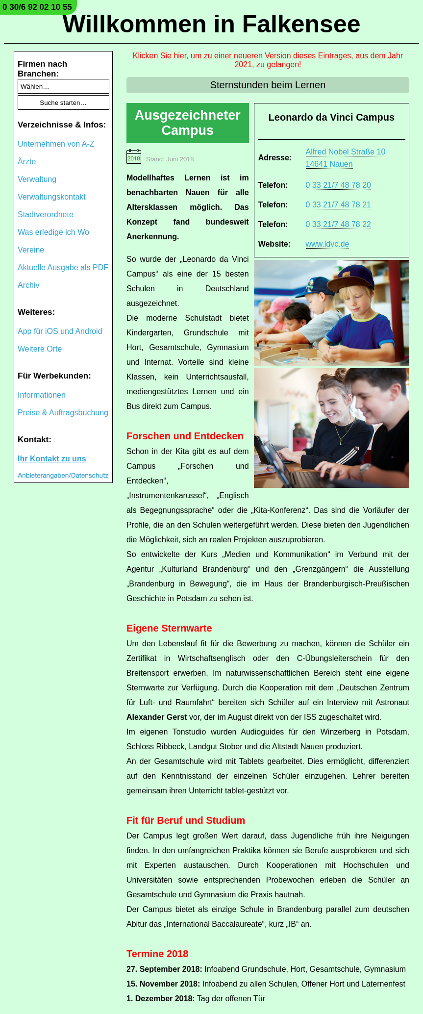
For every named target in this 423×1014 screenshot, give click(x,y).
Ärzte (27, 161)
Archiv (28, 285)
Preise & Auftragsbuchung (63, 412)
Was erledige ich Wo (53, 232)
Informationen (42, 395)
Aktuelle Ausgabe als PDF (63, 267)
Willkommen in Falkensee (211, 24)
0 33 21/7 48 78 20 (338, 185)
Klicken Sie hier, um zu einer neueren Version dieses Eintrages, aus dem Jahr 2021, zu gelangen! (268, 60)
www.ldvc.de (327, 244)
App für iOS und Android (60, 331)
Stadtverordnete (46, 214)
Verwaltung (37, 179)
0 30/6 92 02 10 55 (37, 7)
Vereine (31, 250)
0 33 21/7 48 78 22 (338, 224)
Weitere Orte (40, 349)
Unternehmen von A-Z (56, 144)
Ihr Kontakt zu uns (52, 459)
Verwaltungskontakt (52, 197)
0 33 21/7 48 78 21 (338, 205)
